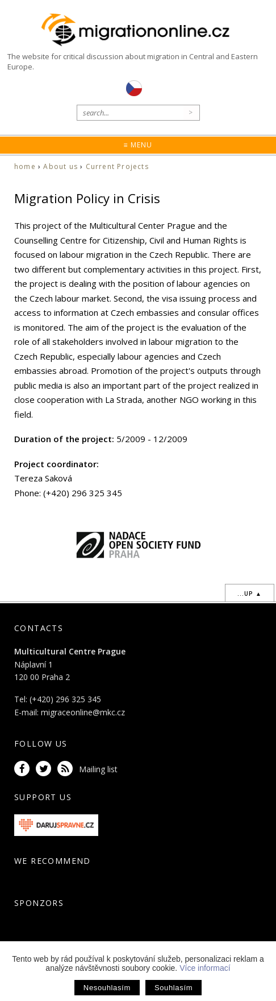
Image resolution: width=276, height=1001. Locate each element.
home (25, 166)
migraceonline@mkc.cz (83, 712)
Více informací (204, 968)
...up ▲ (249, 594)
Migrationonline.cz (138, 30)
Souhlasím (173, 987)
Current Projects (117, 166)
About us (60, 166)
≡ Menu (137, 145)
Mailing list (98, 769)
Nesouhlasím (107, 987)
